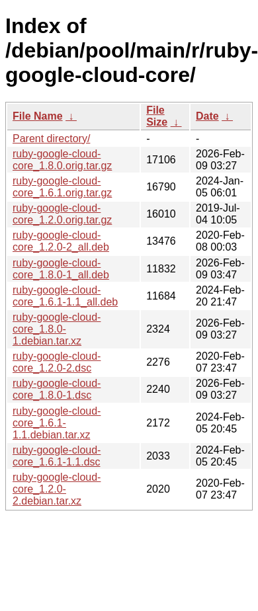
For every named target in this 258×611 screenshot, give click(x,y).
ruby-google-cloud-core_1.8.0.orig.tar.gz (62, 159)
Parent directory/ (51, 138)
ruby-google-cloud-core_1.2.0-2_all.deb (61, 241)
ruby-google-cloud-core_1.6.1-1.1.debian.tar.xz (57, 422)
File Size (156, 116)
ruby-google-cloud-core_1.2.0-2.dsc (57, 362)
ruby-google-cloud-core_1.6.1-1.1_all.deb (65, 295)
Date (207, 116)
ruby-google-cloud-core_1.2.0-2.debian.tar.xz (57, 489)
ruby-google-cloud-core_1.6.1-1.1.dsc (57, 456)
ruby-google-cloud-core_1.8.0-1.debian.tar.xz (57, 328)
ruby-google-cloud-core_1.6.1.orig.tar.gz (62, 186)
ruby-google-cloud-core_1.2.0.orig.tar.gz (62, 213)
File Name (38, 116)
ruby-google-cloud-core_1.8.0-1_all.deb (61, 268)
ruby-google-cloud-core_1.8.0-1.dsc (57, 389)
